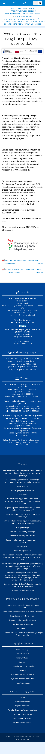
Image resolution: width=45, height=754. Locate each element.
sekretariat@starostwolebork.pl (22, 315)
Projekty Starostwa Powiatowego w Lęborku (23, 14)
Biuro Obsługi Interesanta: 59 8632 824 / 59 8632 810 (24, 306)
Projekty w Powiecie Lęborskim (23, 11)
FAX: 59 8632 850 (23, 313)
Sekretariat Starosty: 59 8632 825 (24, 310)
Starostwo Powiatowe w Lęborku (28, 736)
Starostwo (21, 8)
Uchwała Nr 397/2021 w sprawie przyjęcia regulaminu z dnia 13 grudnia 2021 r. (24, 271)
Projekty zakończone (23, 17)
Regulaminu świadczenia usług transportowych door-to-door (24, 262)
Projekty (31, 8)
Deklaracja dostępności (22, 344)
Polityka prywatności (22, 341)
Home (12, 8)
